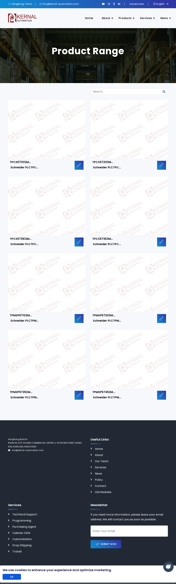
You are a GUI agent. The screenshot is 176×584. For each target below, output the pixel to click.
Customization (22, 539)
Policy (99, 480)
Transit (17, 551)
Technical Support (24, 514)
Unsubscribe (136, 4)
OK (12, 577)
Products (125, 18)
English (158, 4)
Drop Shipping (21, 545)
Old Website (103, 492)
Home (89, 18)
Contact (100, 486)
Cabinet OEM (21, 533)
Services (146, 18)
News (164, 18)
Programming (21, 521)
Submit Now (105, 544)
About (106, 18)
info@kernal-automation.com (26, 450)
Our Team (101, 461)
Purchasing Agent (24, 527)
